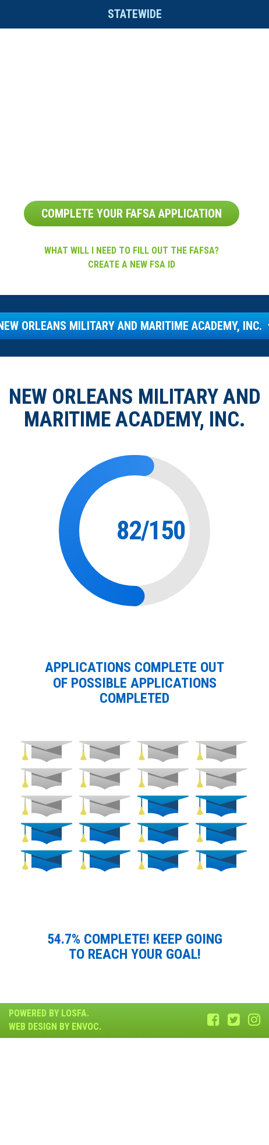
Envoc (85, 1026)
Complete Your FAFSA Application (131, 214)
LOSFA (74, 1013)
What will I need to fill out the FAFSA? (131, 250)
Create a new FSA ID (131, 264)
